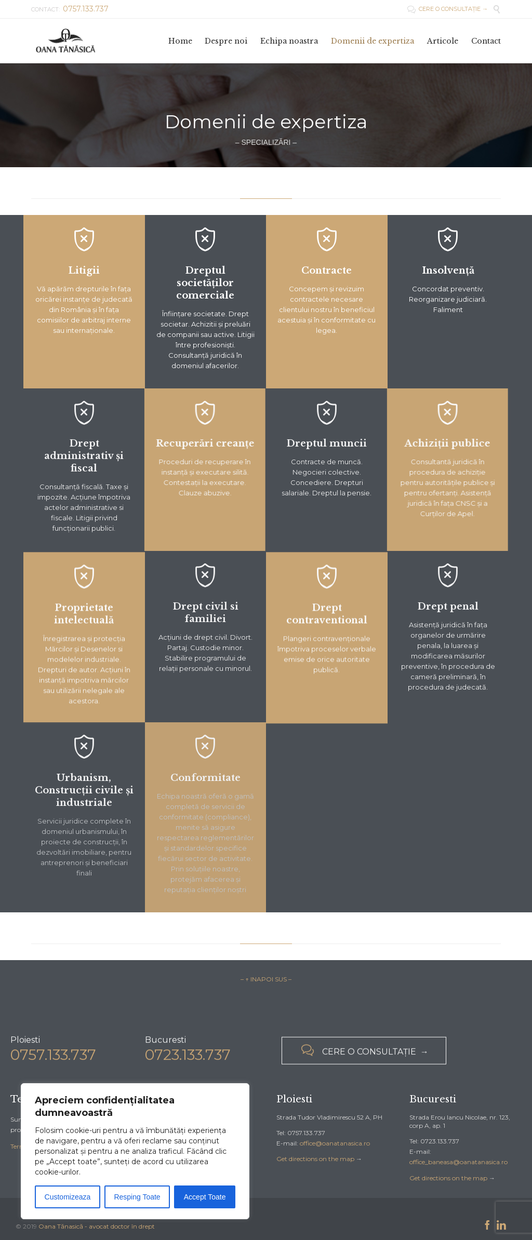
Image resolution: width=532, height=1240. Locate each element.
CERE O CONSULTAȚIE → (447, 8)
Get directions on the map (315, 1159)
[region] (135, 1151)
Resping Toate (137, 1197)
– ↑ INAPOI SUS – (266, 979)
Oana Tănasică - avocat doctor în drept (96, 1226)
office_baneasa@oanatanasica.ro (458, 1162)
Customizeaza (68, 1197)
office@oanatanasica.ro (335, 1143)
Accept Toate (205, 1197)
